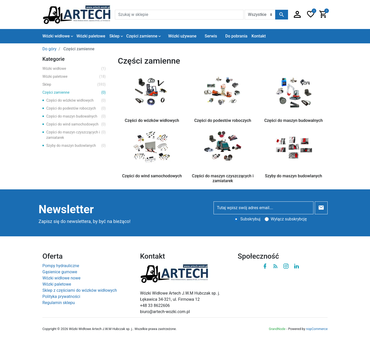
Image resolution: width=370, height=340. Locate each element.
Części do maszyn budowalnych (76, 116)
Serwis (211, 36)
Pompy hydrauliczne (60, 265)
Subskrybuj (250, 219)
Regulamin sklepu (58, 302)
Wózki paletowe (74, 76)
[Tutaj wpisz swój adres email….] (263, 207)
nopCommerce (317, 329)
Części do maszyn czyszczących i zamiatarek (76, 135)
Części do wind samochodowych (76, 124)
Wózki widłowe (74, 68)
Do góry (49, 48)
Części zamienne (74, 92)
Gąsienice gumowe (59, 271)
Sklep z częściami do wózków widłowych (79, 290)
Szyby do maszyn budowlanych (76, 145)
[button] (297, 14)
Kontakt (259, 36)
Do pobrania (236, 36)
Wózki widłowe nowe (61, 278)
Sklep (74, 84)
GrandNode (277, 329)
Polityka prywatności (61, 296)
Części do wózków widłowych (76, 100)
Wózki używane (182, 36)
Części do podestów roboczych (76, 108)
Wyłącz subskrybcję (289, 219)
